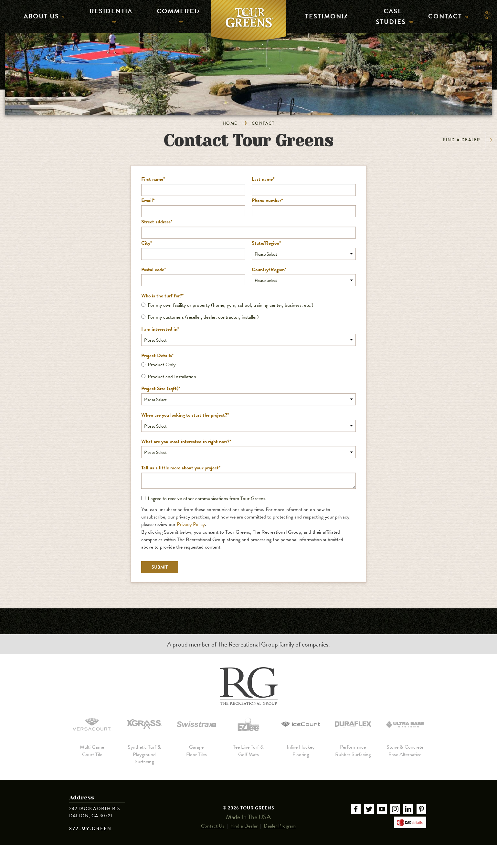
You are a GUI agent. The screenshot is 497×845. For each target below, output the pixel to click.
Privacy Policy (191, 524)
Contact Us (212, 821)
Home (230, 123)
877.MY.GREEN (90, 829)
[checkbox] (248, 311)
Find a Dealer (467, 140)
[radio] (248, 305)
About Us (42, 15)
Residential (109, 15)
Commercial (175, 15)
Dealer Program (280, 821)
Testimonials (323, 15)
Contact (445, 15)
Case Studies (391, 15)
